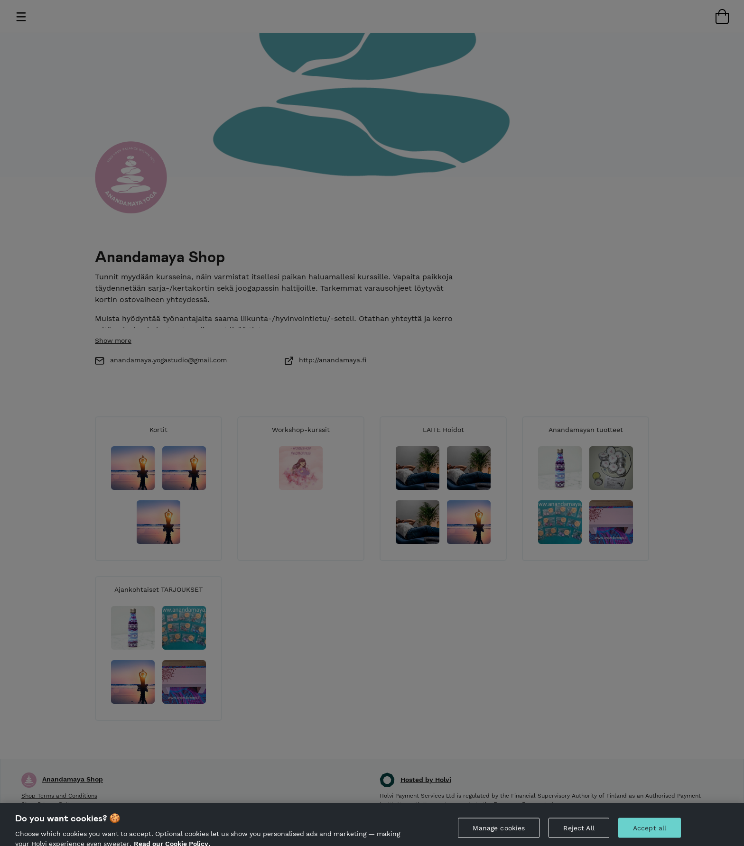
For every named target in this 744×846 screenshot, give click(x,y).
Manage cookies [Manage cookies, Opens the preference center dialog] (499, 832)
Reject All (578, 832)
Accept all (649, 832)
